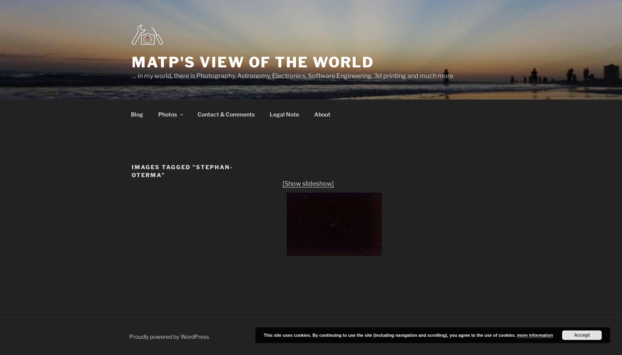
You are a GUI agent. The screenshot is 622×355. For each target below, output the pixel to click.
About (322, 114)
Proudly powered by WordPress (169, 336)
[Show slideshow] (308, 183)
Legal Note (284, 114)
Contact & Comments (226, 114)
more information (535, 335)
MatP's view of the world (253, 62)
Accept (582, 335)
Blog (137, 114)
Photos (171, 114)
